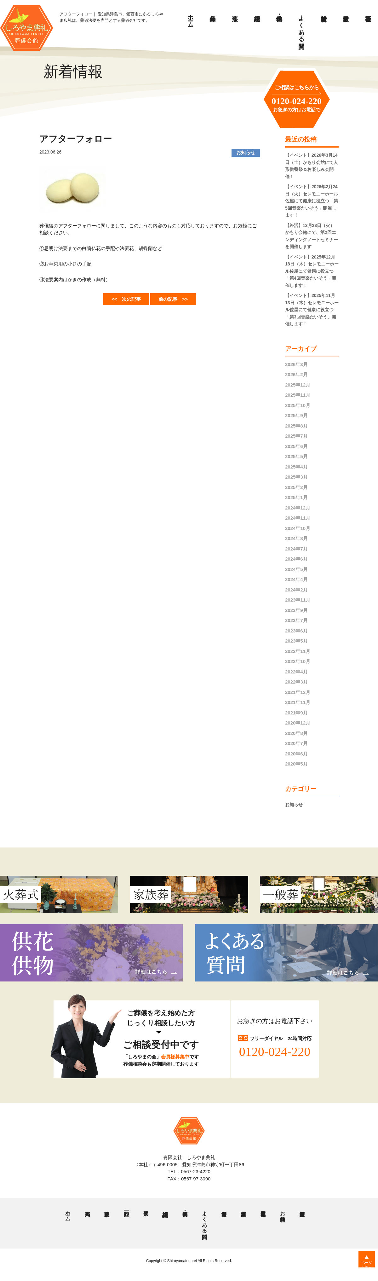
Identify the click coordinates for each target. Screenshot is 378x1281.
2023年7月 (296, 620)
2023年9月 (296, 610)
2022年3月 (296, 681)
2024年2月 (296, 589)
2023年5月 (296, 640)
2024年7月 (296, 548)
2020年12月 (297, 722)
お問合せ (282, 1214)
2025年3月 (296, 477)
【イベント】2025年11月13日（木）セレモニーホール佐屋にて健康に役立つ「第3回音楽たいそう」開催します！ (312, 309)
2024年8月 (296, 538)
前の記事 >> (177, 298)
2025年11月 (297, 395)
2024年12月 (297, 507)
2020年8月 (296, 733)
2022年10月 (297, 661)
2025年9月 (296, 415)
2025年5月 (296, 456)
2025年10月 (297, 405)
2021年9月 (296, 712)
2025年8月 (296, 425)
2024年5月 (296, 569)
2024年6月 (296, 559)
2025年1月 (296, 497)
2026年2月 (296, 374)
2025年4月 (296, 466)
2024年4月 (296, 579)
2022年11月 (297, 651)
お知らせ (294, 804)
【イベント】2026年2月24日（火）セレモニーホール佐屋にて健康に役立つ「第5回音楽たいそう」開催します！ (311, 201)
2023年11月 (297, 600)
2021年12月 (297, 692)
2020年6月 (296, 753)
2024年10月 (297, 528)
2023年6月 (296, 630)
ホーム (190, 18)
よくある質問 (301, 25)
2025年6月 (296, 446)
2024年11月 (297, 518)
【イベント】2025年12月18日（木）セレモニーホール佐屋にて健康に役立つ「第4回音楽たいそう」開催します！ (312, 271)
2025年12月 (297, 384)
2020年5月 (296, 763)
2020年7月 (296, 743)
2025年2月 (296, 487)
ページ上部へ (362, 1268)
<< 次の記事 (121, 298)
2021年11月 (297, 702)
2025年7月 (296, 436)
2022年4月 (296, 671)
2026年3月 (296, 364)
